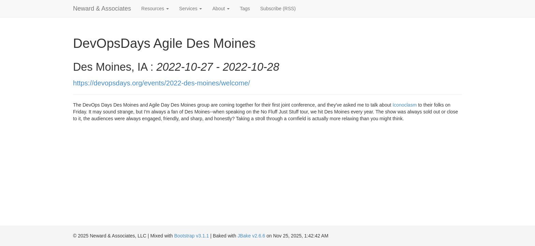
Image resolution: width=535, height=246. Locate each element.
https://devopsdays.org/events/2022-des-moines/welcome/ (161, 83)
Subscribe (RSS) (278, 8)
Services (190, 8)
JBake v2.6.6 (251, 235)
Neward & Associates (102, 8)
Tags (245, 8)
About (220, 8)
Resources (155, 8)
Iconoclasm (404, 105)
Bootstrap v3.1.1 (191, 235)
